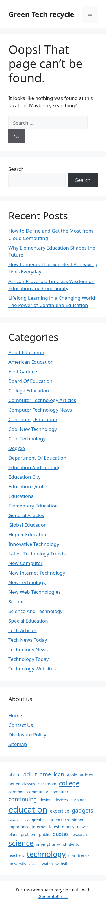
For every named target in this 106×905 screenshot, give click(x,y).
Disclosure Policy (27, 734)
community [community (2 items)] (37, 791)
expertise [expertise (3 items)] (59, 811)
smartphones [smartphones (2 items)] (48, 844)
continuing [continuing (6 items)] (22, 799)
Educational (21, 496)
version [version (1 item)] (34, 864)
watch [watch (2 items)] (47, 863)
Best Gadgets (23, 371)
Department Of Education (37, 457)
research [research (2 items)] (79, 834)
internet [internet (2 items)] (39, 826)
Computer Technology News (40, 410)
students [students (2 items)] (71, 844)
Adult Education (26, 352)
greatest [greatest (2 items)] (39, 819)
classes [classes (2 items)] (28, 784)
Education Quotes (28, 486)
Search (16, 169)
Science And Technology (35, 611)
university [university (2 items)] (17, 863)
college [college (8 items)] (69, 783)
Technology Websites (32, 668)
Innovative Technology (33, 544)
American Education (31, 362)
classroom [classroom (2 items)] (47, 784)
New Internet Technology (36, 573)
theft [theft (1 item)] (71, 856)
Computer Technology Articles (42, 400)
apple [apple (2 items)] (72, 775)
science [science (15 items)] (21, 843)
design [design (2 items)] (46, 799)
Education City (24, 477)
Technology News (28, 649)
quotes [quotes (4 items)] (60, 834)
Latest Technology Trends (37, 553)
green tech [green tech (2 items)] (59, 819)
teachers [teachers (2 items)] (16, 855)
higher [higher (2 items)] (77, 819)
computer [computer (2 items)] (59, 791)
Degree (16, 448)
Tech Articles (22, 630)
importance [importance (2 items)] (18, 826)
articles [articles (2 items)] (86, 775)
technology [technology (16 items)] (46, 854)
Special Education (28, 620)
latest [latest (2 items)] (54, 826)
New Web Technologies (34, 592)
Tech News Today (27, 640)
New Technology (27, 582)
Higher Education (27, 534)
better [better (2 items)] (14, 784)
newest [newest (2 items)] (83, 826)
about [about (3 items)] (14, 775)
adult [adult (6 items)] (30, 774)
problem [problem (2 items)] (28, 834)
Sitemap (17, 744)
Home (15, 715)
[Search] (16, 136)
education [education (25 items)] (27, 809)
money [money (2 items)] (68, 826)
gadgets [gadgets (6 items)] (82, 810)
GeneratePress (53, 896)
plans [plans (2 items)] (13, 834)
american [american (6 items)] (52, 774)
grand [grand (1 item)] (25, 820)
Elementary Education (33, 505)
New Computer (25, 563)
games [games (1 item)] (13, 820)
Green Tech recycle (41, 14)
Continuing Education (32, 419)
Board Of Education (30, 381)
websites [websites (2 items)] (63, 863)
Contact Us (20, 725)
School (15, 601)
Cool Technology (27, 438)
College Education (28, 390)
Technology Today (28, 659)
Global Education (27, 525)
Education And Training (34, 467)
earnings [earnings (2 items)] (78, 799)
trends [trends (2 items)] (83, 855)
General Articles (26, 515)
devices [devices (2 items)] (61, 799)
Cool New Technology (32, 429)
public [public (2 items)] (44, 834)
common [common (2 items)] (16, 791)
